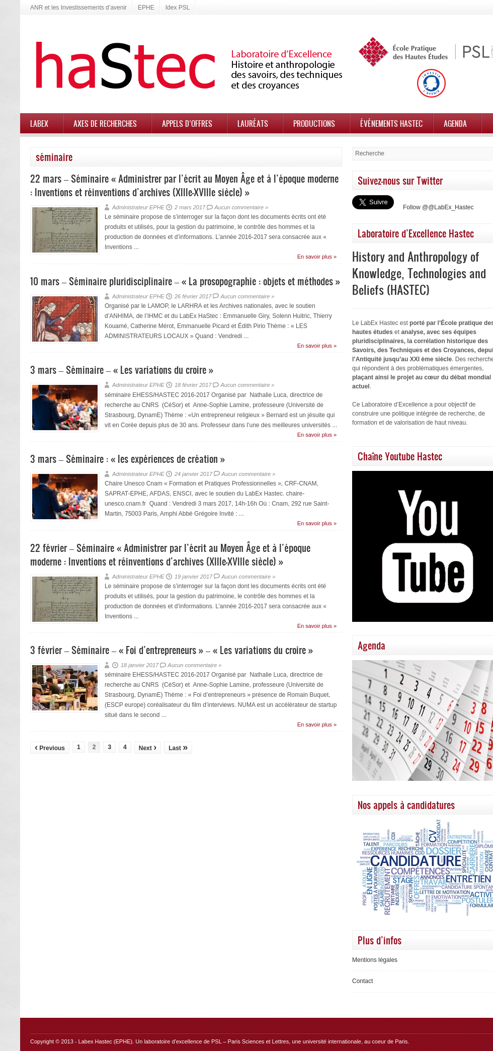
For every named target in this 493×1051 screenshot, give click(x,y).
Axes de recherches (105, 123)
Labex (39, 123)
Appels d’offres (187, 123)
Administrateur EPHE (138, 207)
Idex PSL (178, 7)
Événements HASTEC (391, 123)
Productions (314, 123)
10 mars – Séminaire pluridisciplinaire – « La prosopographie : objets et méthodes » (185, 281)
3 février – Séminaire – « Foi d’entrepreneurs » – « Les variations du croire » (171, 649)
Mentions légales (374, 959)
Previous (50, 747)
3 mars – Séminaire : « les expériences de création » (127, 458)
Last (178, 747)
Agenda (455, 123)
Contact (362, 981)
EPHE (146, 7)
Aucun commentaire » (241, 207)
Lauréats (252, 123)
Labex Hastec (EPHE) (105, 1041)
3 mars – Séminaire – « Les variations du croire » (121, 369)
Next (147, 747)
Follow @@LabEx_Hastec (438, 207)
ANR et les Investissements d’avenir (78, 7)
